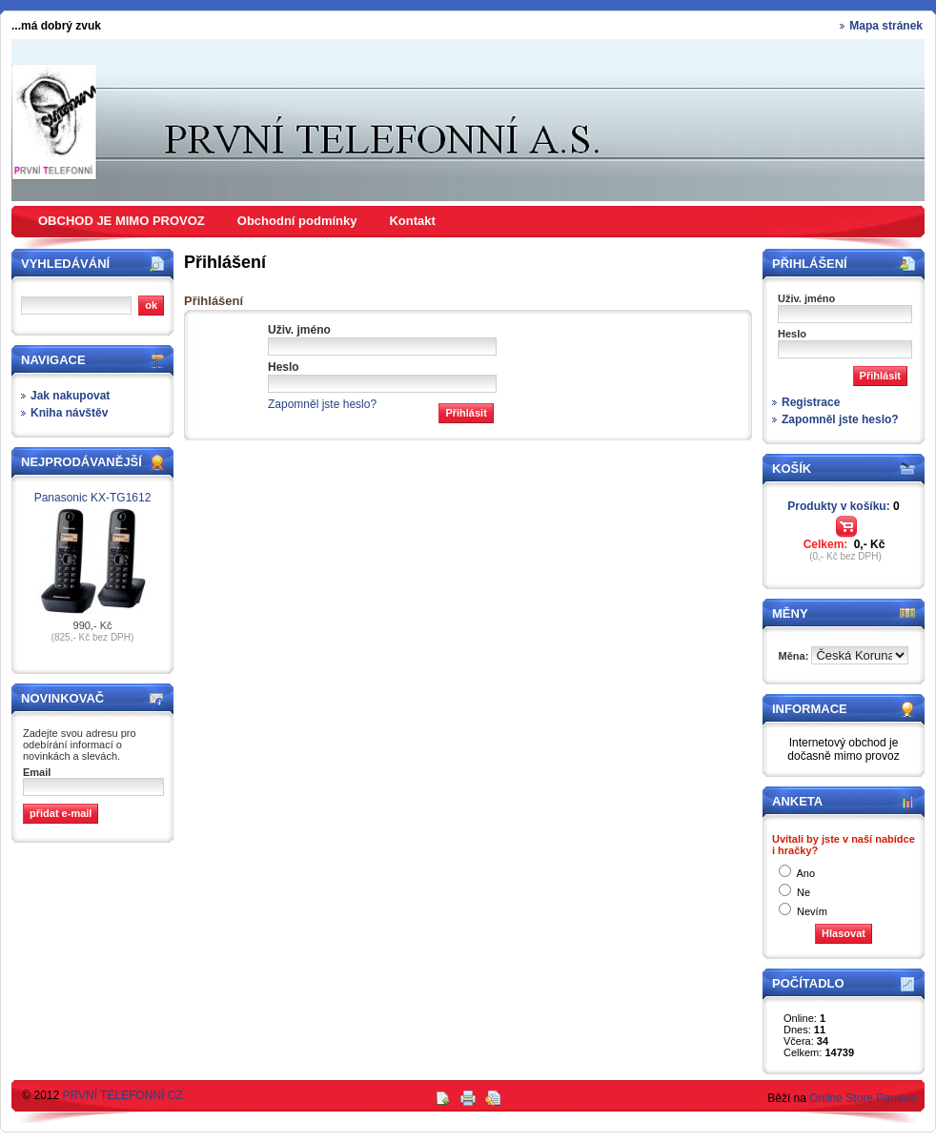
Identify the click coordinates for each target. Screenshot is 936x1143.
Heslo (283, 367)
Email (37, 772)
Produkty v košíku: (843, 506)
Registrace (811, 402)
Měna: (795, 656)
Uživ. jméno (299, 330)
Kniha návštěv (69, 412)
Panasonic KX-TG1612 (93, 497)
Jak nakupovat (70, 395)
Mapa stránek (886, 25)
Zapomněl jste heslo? (322, 404)
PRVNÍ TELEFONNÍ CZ (123, 1095)
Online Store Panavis (863, 1098)
